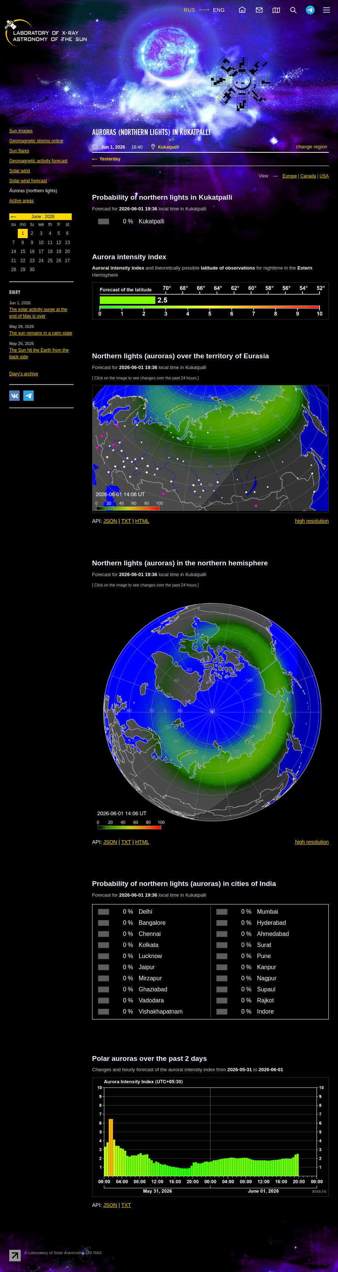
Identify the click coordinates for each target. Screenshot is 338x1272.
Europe (290, 176)
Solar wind (19, 170)
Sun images (21, 130)
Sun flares (19, 150)
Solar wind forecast (28, 180)
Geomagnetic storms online (36, 140)
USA (324, 176)
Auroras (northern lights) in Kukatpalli (151, 132)
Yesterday (110, 159)
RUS (189, 10)
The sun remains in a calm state (40, 333)
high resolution (312, 521)
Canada (308, 176)
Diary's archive (23, 373)
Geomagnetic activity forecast (38, 160)
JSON (110, 521)
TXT (126, 521)
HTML (142, 521)
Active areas (21, 200)
